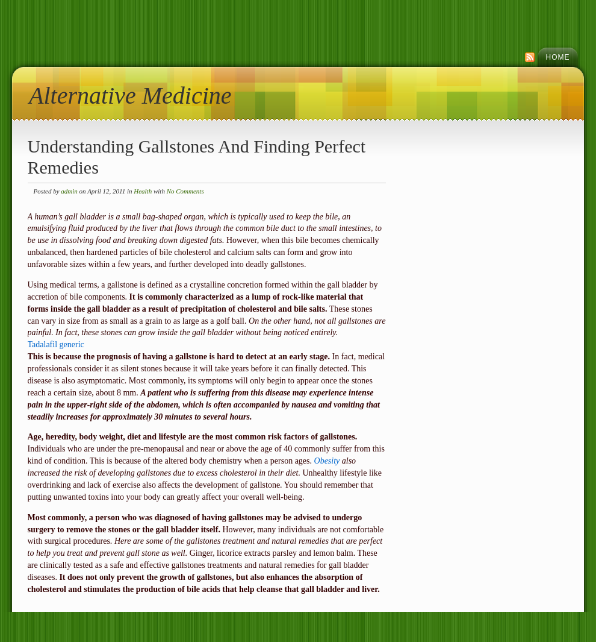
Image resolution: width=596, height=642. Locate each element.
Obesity (327, 460)
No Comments (185, 191)
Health (143, 191)
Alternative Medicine (130, 95)
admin (69, 191)
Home (558, 57)
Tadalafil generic (56, 344)
